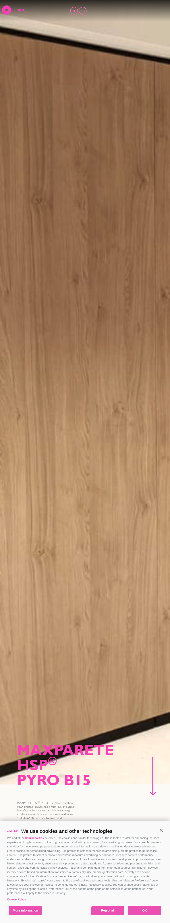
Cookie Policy (16, 899)
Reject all (107, 910)
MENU (21, 10)
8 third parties (34, 838)
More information (25, 910)
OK (144, 910)
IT (74, 10)
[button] (161, 830)
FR (83, 10)
